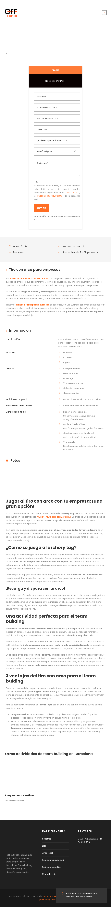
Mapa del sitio (49, 874)
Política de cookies (51, 867)
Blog (44, 845)
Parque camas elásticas (19, 795)
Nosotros (46, 838)
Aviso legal (47, 852)
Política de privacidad (53, 860)
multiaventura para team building (54, 516)
